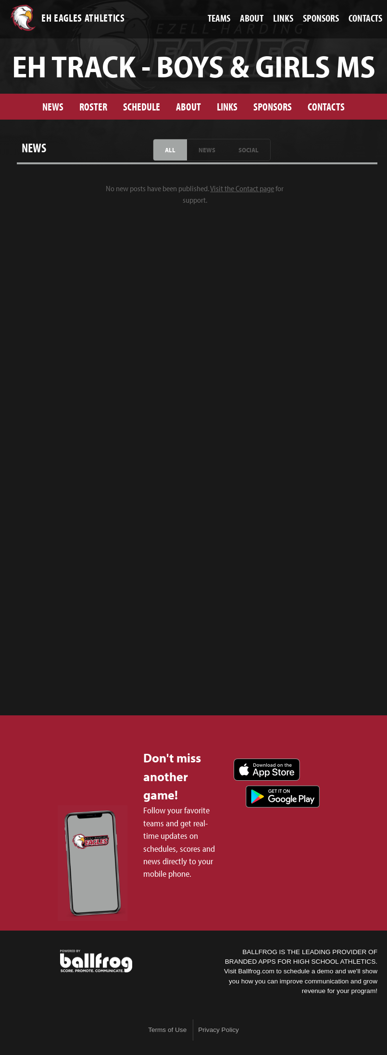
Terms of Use (167, 1029)
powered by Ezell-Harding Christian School (96, 961)
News (52, 106)
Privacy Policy (218, 1029)
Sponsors (272, 106)
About (188, 106)
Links (227, 106)
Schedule (141, 106)
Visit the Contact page (242, 188)
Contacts (326, 106)
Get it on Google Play (283, 796)
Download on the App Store (267, 770)
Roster (93, 106)
